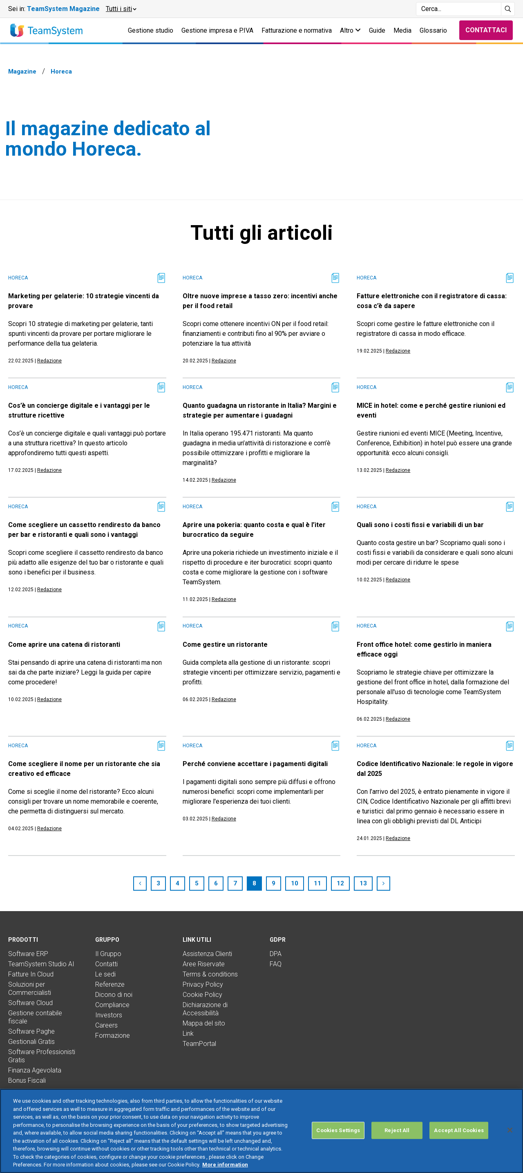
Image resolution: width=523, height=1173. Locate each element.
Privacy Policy (203, 984)
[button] (121, 9)
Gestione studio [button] (150, 30)
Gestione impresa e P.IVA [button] (217, 30)
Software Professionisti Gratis (41, 1056)
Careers (106, 1025)
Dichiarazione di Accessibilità (205, 1009)
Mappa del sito (204, 1023)
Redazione (49, 361)
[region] (261, 1131)
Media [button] (402, 30)
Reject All (396, 1130)
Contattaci (486, 30)
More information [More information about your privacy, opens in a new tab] (225, 1165)
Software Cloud (30, 1003)
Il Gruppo (108, 954)
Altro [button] (350, 30)
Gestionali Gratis (31, 1042)
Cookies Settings (338, 1130)
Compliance (112, 1005)
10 (294, 883)
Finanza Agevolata (34, 1070)
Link (188, 1033)
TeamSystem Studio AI (41, 964)
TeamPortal (199, 1044)
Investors (108, 1015)
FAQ (276, 964)
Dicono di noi (113, 995)
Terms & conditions (210, 974)
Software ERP (28, 954)
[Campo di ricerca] (458, 9)
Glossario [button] (433, 30)
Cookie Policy (202, 995)
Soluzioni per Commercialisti (29, 988)
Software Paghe (31, 1031)
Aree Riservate (204, 964)
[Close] (510, 1130)
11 (317, 883)
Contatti (106, 964)
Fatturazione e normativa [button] (297, 30)
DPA (276, 954)
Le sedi (105, 974)
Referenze (110, 984)
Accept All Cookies (458, 1130)
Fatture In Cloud (31, 974)
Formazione (112, 1035)
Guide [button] (377, 30)
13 (363, 883)
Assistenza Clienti (207, 954)
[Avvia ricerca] (508, 9)
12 (340, 883)
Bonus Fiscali (27, 1080)
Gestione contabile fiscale (35, 1017)
